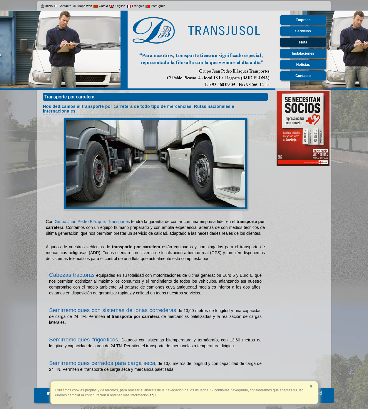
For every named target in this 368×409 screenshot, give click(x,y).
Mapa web (82, 6)
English (117, 6)
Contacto (62, 6)
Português (155, 6)
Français (135, 6)
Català (100, 6)
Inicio (47, 6)
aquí (153, 395)
